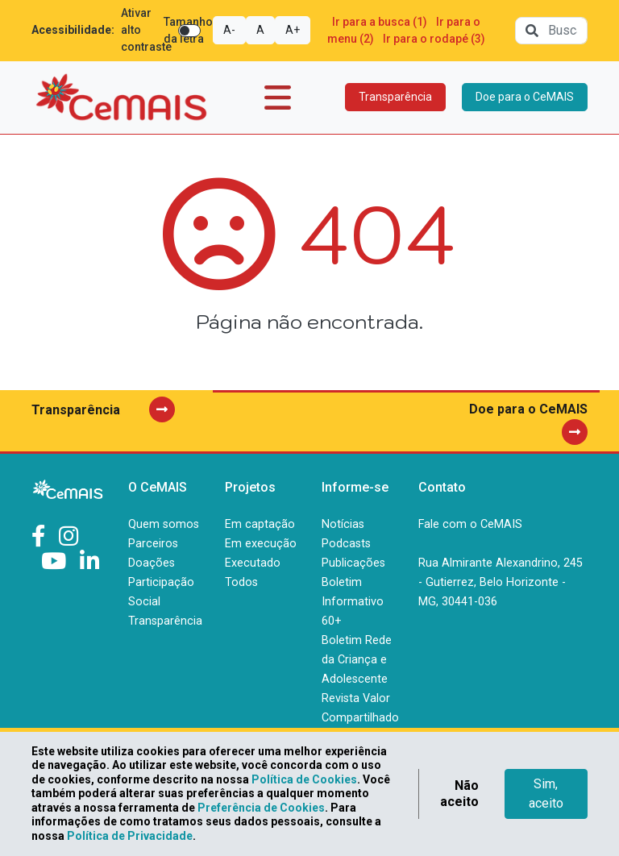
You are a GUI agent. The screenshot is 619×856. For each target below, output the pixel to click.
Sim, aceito (546, 793)
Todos (241, 582)
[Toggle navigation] (277, 97)
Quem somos (163, 524)
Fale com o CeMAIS (470, 524)
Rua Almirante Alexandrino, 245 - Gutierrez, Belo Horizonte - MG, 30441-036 (500, 582)
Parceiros (153, 544)
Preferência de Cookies (261, 807)
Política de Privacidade (130, 835)
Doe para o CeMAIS (525, 96)
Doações (151, 563)
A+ (292, 29)
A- (229, 29)
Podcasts (346, 544)
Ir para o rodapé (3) (434, 38)
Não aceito (459, 793)
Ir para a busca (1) (379, 21)
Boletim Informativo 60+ (353, 602)
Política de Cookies (304, 779)
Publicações (353, 563)
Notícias (343, 524)
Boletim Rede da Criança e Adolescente (357, 660)
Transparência (395, 96)
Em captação (260, 524)
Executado (252, 563)
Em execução (261, 544)
